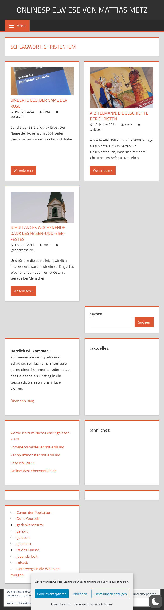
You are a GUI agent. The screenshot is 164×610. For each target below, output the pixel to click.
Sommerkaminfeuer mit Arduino (37, 447)
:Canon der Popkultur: (34, 512)
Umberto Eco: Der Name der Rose (39, 103)
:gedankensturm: (23, 250)
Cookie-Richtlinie (61, 604)
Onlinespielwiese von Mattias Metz (82, 10)
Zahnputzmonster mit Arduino (35, 455)
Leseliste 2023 (22, 463)
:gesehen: (24, 543)
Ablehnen (80, 594)
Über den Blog (22, 400)
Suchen (96, 313)
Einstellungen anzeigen (110, 594)
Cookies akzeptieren (51, 594)
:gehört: (22, 531)
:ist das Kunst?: (28, 549)
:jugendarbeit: (27, 556)
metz (46, 111)
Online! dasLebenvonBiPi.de (34, 470)
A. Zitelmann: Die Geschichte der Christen (119, 116)
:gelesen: (17, 117)
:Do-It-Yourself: (28, 518)
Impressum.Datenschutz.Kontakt (94, 604)
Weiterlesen (22, 170)
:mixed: (22, 562)
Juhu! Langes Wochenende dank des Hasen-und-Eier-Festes (38, 233)
